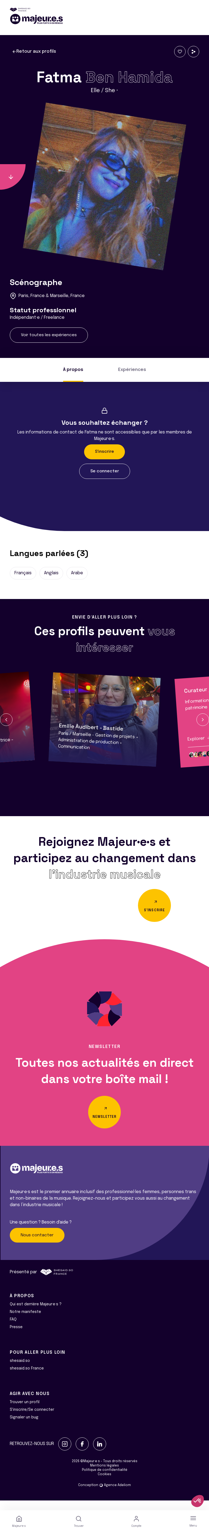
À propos (73, 369)
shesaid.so (20, 1370)
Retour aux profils (34, 51)
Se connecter (104, 471)
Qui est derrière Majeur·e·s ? (36, 1314)
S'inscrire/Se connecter (32, 1419)
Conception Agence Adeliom (104, 1495)
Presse (16, 1337)
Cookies (104, 1484)
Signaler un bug (24, 1427)
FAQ (13, 1329)
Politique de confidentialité (104, 1479)
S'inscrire (104, 452)
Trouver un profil (24, 1412)
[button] (6, 719)
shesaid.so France (27, 1378)
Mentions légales (104, 1475)
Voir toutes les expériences (49, 335)
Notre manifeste (25, 1322)
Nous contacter (37, 1245)
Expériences (132, 369)
